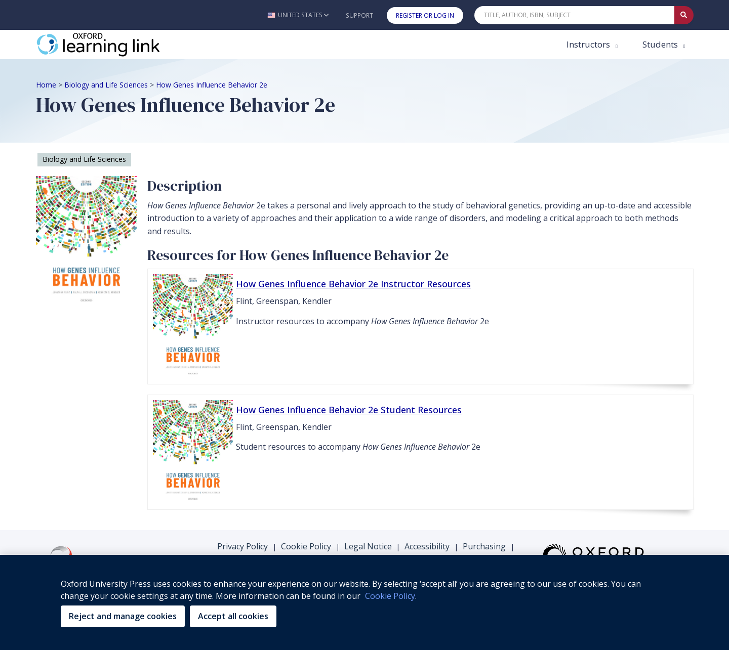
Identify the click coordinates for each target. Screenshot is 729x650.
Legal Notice (368, 546)
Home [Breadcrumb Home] (46, 85)
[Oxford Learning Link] (112, 44)
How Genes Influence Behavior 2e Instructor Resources (353, 284)
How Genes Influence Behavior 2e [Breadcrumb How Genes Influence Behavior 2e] (211, 85)
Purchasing (484, 546)
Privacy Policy (242, 546)
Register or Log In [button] (425, 15)
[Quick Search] (574, 15)
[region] (364, 602)
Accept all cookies (233, 616)
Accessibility (427, 546)
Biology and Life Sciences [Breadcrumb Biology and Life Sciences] (106, 85)
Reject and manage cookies (123, 616)
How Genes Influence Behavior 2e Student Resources (349, 410)
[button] (298, 15)
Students (661, 44)
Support (359, 15)
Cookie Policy (306, 546)
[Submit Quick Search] (684, 15)
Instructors (589, 44)
